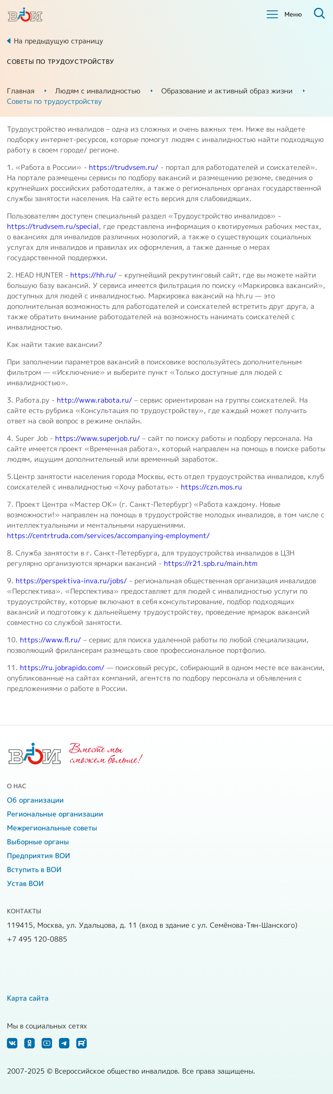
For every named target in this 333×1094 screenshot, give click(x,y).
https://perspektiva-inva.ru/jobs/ (71, 580)
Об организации (35, 800)
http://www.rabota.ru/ (94, 400)
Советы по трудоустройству (54, 101)
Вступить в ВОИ (34, 869)
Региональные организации (55, 814)
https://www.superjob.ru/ (97, 438)
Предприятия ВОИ (38, 855)
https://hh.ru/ (93, 275)
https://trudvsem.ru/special (53, 226)
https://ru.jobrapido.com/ (62, 667)
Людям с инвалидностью (97, 91)
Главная (20, 91)
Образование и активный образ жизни (227, 91)
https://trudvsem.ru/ (123, 167)
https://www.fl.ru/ (50, 640)
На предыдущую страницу (58, 41)
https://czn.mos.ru (211, 487)
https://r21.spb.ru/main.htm (211, 563)
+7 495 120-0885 (37, 939)
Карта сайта (28, 998)
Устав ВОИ (25, 883)
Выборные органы (38, 841)
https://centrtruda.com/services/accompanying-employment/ (108, 535)
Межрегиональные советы (52, 828)
